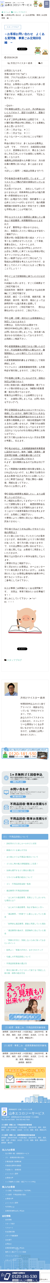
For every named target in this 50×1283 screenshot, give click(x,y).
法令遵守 (8, 1240)
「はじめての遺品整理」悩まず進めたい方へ (25, 907)
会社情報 (8, 1220)
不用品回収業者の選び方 (16, 963)
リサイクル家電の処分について (19, 877)
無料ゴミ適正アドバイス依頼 (15, 1252)
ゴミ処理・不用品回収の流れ (15, 1195)
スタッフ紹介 (10, 1224)
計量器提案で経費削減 (13, 1161)
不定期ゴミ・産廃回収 (13, 1170)
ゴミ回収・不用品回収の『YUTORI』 (18, 1191)
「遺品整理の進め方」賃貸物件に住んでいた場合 (25, 931)
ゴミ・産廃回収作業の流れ (14, 1157)
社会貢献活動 (10, 1232)
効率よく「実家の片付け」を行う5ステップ (24, 950)
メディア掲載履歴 (11, 1236)
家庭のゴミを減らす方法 (16, 850)
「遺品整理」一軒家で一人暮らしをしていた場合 (25, 915)
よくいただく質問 (11, 1174)
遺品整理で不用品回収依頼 (17, 891)
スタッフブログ (14, 660)
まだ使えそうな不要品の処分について (22, 857)
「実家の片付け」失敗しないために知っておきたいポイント (25, 941)
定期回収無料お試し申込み (14, 1211)
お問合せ (8, 1244)
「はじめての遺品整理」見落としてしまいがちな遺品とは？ (25, 898)
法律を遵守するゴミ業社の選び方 (20, 870)
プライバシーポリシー (13, 1256)
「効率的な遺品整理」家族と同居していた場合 (26, 924)
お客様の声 (9, 1178)
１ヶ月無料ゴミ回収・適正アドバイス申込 (20, 1182)
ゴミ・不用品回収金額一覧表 (18, 884)
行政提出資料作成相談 (13, 1165)
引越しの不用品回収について (18, 957)
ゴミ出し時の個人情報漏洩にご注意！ (22, 864)
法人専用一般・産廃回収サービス (17, 1153)
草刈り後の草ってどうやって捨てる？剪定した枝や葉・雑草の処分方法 (25, 971)
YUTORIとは (9, 1207)
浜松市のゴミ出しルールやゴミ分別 (21, 843)
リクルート (9, 1228)
